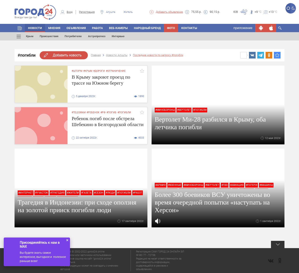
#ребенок (93, 112)
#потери (251, 185)
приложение (242, 28)
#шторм (77, 70)
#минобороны (165, 109)
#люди (110, 192)
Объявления (76, 28)
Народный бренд (147, 28)
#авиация (237, 185)
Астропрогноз (96, 36)
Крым (29, 36)
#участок (41, 192)
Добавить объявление (169, 11)
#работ (137, 192)
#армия (160, 185)
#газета (86, 192)
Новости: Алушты (116, 55)
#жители (73, 192)
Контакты (189, 28)
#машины (266, 185)
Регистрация (87, 11)
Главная (96, 55)
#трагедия (57, 192)
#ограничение (116, 70)
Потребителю (73, 36)
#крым (87, 70)
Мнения (54, 28)
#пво (224, 185)
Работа (97, 28)
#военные (174, 185)
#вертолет (184, 109)
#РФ (102, 112)
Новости (35, 28)
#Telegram (79, 112)
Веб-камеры (118, 28)
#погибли (200, 109)
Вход (69, 11)
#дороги (99, 70)
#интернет (25, 192)
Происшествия (49, 36)
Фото (171, 28)
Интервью (118, 36)
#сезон (98, 192)
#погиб (111, 112)
